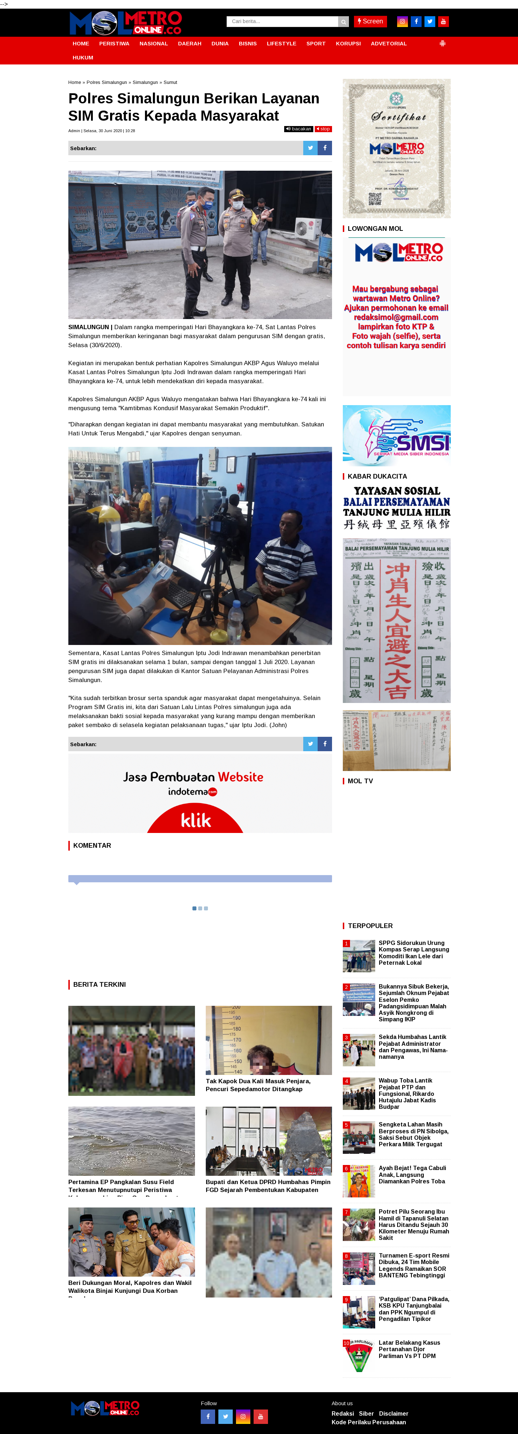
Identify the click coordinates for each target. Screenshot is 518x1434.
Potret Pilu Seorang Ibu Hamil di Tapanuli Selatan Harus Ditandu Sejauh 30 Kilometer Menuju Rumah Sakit (414, 1225)
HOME (81, 43)
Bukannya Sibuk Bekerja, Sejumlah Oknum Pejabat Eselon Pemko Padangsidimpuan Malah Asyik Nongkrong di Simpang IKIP (414, 1002)
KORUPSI (348, 43)
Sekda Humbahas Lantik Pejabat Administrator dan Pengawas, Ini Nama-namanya (413, 1047)
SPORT (316, 43)
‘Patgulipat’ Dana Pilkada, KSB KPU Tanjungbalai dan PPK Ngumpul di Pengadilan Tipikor (414, 1309)
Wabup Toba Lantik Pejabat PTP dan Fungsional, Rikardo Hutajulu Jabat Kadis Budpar (407, 1093)
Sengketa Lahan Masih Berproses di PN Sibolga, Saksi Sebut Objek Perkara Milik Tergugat (414, 1134)
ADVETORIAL (389, 43)
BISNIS (248, 43)
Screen (370, 21)
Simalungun (145, 82)
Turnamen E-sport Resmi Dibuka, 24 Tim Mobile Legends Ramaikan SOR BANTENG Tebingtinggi (414, 1265)
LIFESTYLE (281, 43)
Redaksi (343, 1414)
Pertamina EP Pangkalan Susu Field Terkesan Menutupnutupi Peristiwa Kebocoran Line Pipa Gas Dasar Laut (123, 1190)
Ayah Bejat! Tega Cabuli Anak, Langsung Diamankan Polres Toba (412, 1174)
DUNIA (220, 43)
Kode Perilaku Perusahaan (369, 1422)
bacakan (298, 128)
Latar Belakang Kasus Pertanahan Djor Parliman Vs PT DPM (409, 1349)
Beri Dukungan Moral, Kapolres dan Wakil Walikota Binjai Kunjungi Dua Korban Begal (130, 1291)
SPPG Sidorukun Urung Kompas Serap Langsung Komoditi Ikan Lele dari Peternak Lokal (414, 953)
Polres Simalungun (107, 82)
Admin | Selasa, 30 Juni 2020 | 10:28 (101, 131)
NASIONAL (154, 43)
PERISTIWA (114, 43)
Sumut (170, 82)
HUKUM (83, 57)
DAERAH (189, 43)
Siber (366, 1414)
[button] (442, 40)
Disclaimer (394, 1414)
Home (74, 82)
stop (323, 128)
